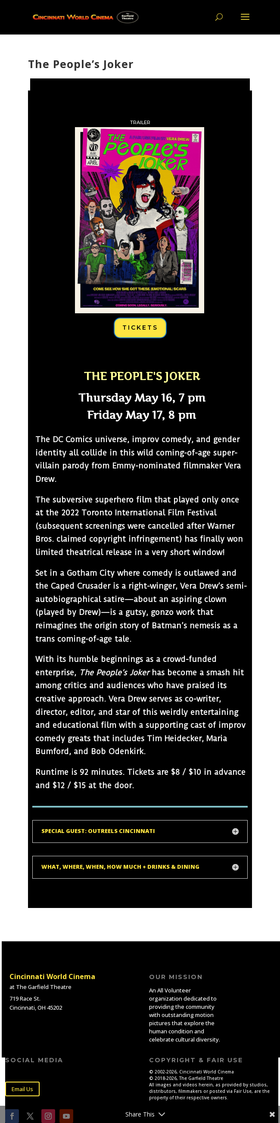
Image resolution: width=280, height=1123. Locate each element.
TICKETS (140, 327)
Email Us (22, 1089)
